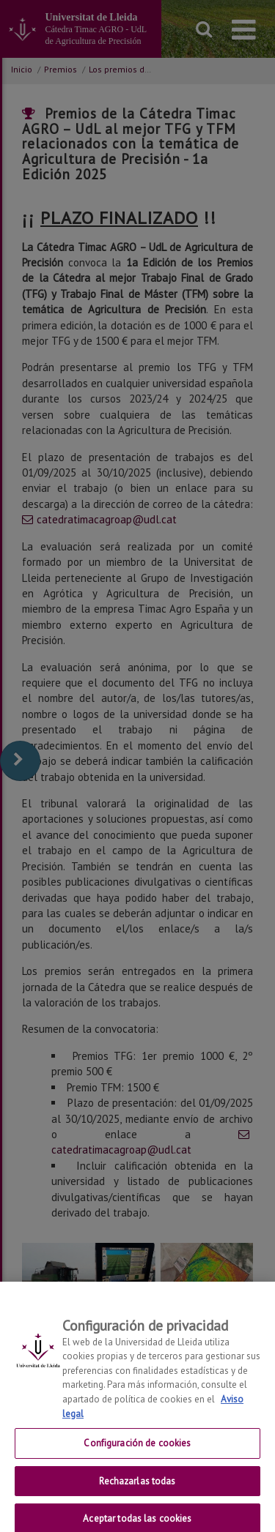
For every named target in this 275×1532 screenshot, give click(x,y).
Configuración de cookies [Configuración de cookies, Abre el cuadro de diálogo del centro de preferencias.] (137, 1452)
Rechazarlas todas (137, 1490)
